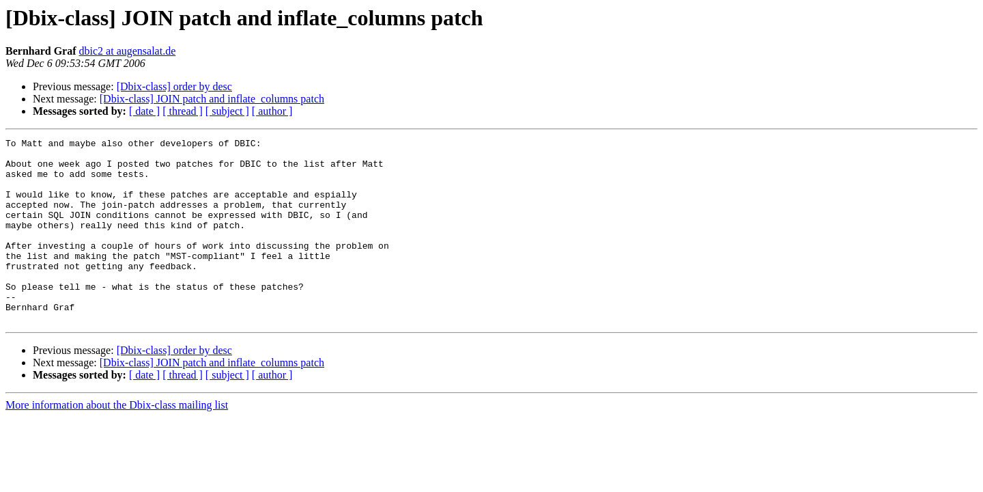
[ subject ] (227, 111)
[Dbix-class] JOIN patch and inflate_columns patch (212, 99)
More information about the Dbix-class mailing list (116, 442)
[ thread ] (182, 111)
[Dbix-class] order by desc (174, 86)
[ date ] (144, 111)
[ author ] (272, 111)
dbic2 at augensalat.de (127, 51)
